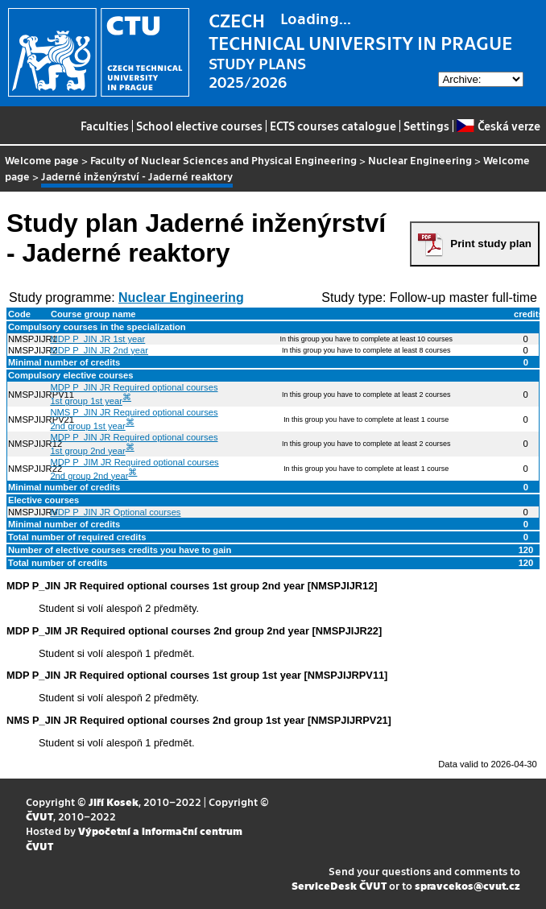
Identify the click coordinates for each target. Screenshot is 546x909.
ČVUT (39, 816)
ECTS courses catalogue (333, 125)
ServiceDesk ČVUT (339, 885)
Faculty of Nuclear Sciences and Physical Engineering (223, 160)
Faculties (105, 125)
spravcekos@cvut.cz (467, 885)
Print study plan (491, 244)
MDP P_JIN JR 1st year (97, 339)
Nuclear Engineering (420, 160)
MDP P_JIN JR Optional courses (115, 512)
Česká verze (498, 125)
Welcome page (42, 160)
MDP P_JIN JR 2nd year (99, 350)
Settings (426, 125)
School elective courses (199, 125)
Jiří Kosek (114, 801)
